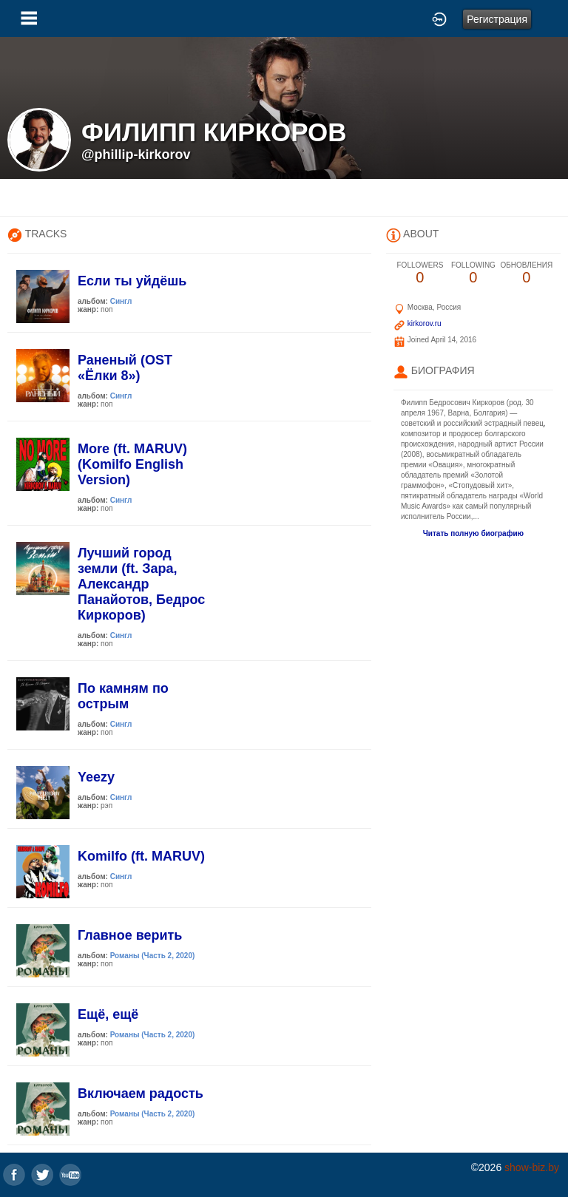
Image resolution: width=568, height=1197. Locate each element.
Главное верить (130, 935)
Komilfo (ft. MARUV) (141, 856)
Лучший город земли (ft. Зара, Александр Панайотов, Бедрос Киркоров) (141, 584)
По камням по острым (123, 696)
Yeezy (96, 777)
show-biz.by (531, 1167)
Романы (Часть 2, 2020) (152, 956)
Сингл (121, 301)
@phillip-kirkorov (136, 154)
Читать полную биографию (473, 533)
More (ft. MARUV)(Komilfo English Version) (132, 464)
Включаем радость (140, 1093)
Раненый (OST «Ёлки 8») (125, 368)
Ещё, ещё (108, 1014)
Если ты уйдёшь (132, 281)
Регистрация (497, 19)
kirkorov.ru (425, 323)
